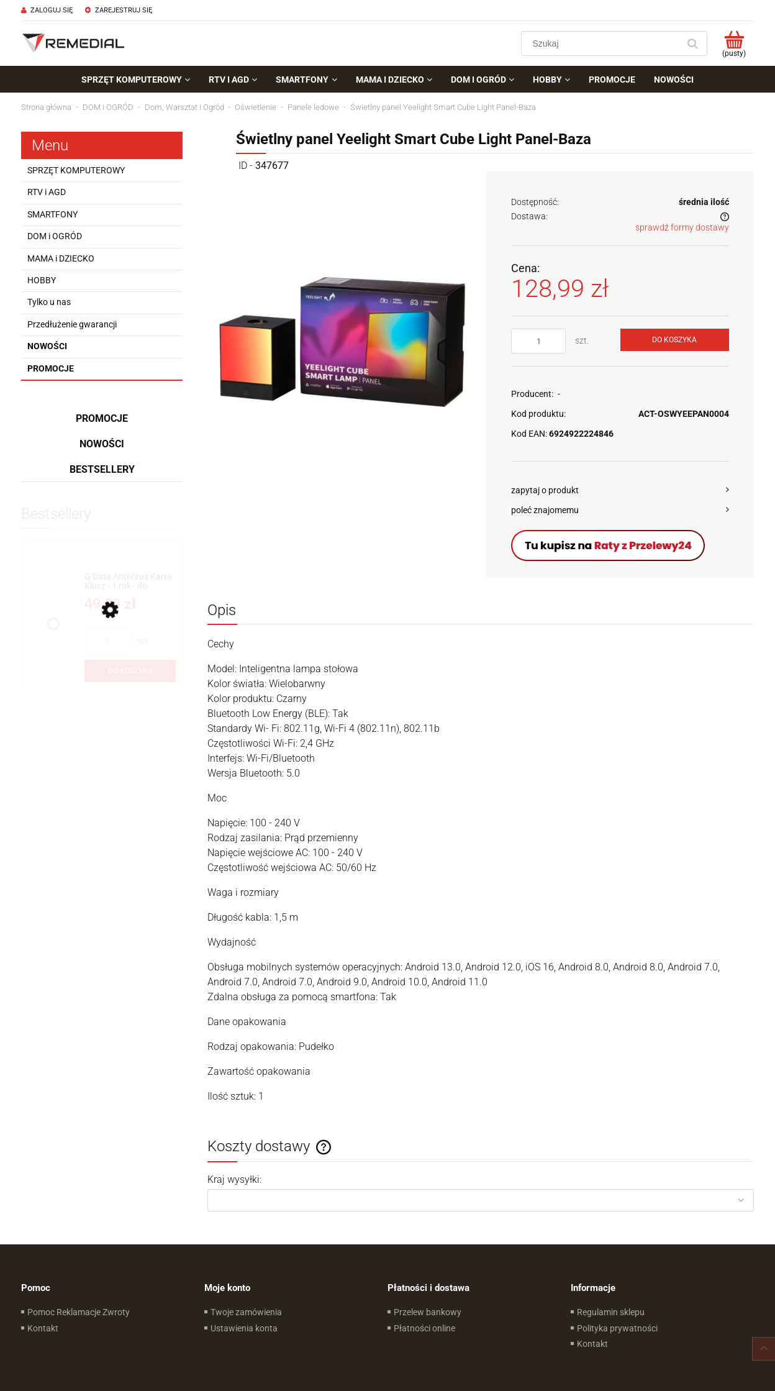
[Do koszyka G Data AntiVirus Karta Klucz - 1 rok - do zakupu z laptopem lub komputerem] (130, 671)
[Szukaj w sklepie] (603, 43)
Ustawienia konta (244, 1328)
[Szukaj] (692, 43)
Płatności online (424, 1328)
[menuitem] (135, 79)
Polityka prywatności (617, 1328)
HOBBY (41, 280)
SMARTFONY (52, 214)
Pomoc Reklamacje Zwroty (78, 1312)
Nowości (47, 346)
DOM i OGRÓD (54, 236)
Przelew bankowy (427, 1312)
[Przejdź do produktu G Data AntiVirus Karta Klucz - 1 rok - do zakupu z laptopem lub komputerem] (130, 582)
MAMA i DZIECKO (60, 258)
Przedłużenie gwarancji (72, 324)
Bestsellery (102, 469)
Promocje (50, 368)
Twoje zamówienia (246, 1312)
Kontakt (42, 1328)
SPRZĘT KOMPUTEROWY (76, 170)
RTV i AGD (46, 192)
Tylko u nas (49, 302)
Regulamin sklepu (611, 1312)
